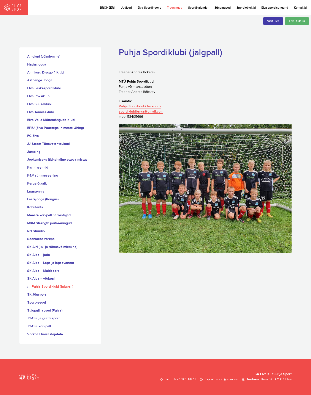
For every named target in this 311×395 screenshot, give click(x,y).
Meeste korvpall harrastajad (49, 215)
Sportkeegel (36, 303)
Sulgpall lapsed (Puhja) (44, 311)
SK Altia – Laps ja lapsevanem (50, 263)
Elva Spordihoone (149, 7)
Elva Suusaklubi (39, 104)
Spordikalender (198, 7)
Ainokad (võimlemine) (43, 57)
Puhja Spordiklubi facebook (140, 106)
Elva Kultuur (297, 21)
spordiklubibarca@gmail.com (141, 112)
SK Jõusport (36, 295)
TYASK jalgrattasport (43, 318)
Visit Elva (273, 21)
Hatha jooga (36, 65)
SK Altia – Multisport (43, 271)
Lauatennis (35, 192)
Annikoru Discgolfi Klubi (45, 73)
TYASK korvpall (39, 326)
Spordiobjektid (246, 7)
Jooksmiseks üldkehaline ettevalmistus (57, 160)
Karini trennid (37, 168)
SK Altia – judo (38, 255)
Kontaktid (300, 7)
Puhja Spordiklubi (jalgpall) (52, 287)
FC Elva (33, 136)
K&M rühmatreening (42, 176)
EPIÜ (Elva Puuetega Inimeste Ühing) (55, 128)
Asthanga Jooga (39, 80)
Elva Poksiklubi (38, 96)
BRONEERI (107, 7)
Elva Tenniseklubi (40, 112)
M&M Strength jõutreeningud (49, 223)
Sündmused (222, 7)
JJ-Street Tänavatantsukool (48, 144)
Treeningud (174, 7)
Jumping (33, 152)
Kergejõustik (37, 184)
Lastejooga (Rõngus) (43, 199)
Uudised (126, 7)
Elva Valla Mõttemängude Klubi (51, 120)
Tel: (180, 379)
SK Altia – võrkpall (41, 279)
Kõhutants (35, 207)
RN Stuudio (36, 231)
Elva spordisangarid (274, 7)
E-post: (221, 379)
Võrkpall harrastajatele (45, 334)
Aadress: (269, 379)
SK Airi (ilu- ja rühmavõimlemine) (52, 247)
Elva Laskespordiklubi (44, 88)
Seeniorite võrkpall (41, 239)
